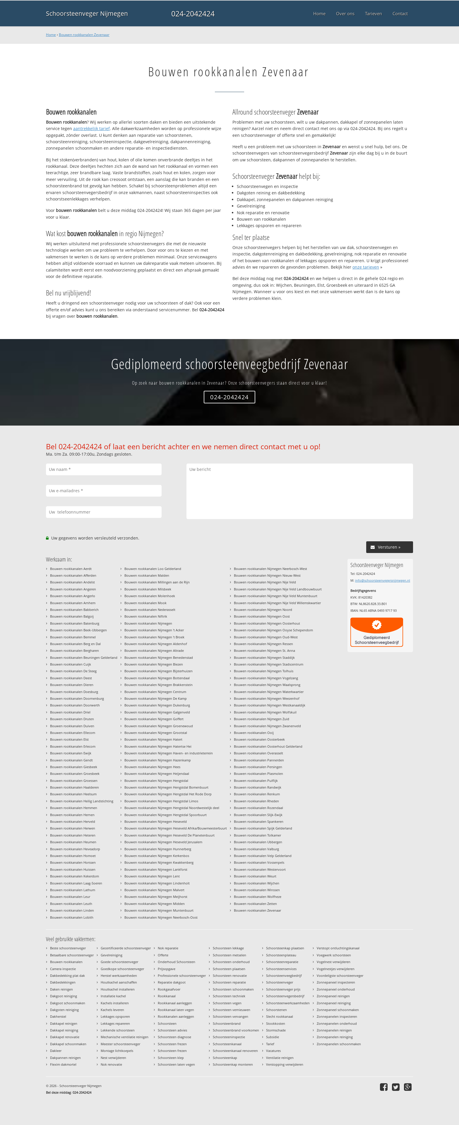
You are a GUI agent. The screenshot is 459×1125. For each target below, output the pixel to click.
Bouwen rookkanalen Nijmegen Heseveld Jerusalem (163, 842)
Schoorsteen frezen (172, 1044)
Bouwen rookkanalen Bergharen (74, 650)
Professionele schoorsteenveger (182, 975)
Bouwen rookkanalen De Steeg (73, 671)
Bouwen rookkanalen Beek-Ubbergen (78, 630)
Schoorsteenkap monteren (233, 1064)
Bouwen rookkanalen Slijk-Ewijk (258, 815)
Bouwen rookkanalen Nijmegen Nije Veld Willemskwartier (277, 603)
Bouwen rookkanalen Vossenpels (259, 862)
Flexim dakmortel (63, 1064)
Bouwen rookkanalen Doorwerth (75, 705)
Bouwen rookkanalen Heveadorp (75, 849)
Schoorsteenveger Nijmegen (87, 13)
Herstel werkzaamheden (119, 975)
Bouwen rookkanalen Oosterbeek (259, 739)
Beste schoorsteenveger (68, 948)
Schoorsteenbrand (227, 1023)
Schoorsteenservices (281, 969)
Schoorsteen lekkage (228, 948)
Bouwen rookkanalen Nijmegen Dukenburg (157, 705)
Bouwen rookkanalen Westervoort (260, 869)
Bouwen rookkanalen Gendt (71, 760)
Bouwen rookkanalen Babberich (74, 609)
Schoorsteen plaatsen (229, 969)
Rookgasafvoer (169, 989)
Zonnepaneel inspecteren (336, 982)
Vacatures (273, 1050)
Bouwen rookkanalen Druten (72, 719)
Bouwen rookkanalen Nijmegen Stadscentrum (268, 664)
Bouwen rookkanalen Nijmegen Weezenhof (266, 698)
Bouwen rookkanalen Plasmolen (258, 773)
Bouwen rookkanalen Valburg (256, 849)
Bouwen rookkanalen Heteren (72, 835)
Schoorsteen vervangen (230, 1016)
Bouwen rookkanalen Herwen (72, 828)
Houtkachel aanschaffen (119, 982)
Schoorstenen (276, 1010)
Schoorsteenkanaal (227, 1044)
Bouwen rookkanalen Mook (145, 603)
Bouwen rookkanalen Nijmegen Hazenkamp (157, 760)
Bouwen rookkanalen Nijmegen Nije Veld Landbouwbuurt (278, 589)
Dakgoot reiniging (63, 996)
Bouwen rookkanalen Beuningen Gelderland (83, 657)
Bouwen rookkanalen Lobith (71, 917)
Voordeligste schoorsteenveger (340, 975)
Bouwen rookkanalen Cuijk (70, 664)
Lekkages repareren (115, 1023)
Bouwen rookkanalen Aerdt (71, 568)
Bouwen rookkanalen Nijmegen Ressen (263, 644)
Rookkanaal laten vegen (176, 1010)
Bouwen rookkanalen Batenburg (74, 623)
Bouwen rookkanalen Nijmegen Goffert (154, 719)
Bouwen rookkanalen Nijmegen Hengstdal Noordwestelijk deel (171, 808)
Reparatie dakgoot (172, 982)
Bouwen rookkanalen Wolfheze (257, 896)
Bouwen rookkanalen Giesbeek (73, 767)
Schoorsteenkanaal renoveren (235, 1050)
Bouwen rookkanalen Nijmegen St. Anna (264, 650)
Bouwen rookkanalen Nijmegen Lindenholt (157, 883)
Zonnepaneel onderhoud (336, 989)
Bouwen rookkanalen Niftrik (145, 616)
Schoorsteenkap (225, 1057)
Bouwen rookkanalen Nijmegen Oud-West (266, 637)
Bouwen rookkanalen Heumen (73, 842)
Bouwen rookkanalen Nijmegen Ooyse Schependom (273, 630)
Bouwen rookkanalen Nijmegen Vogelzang (266, 678)
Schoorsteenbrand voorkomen (236, 1030)
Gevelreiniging (111, 955)
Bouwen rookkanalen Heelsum (73, 794)
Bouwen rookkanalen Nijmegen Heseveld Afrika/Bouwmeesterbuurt (175, 828)
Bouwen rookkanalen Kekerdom (74, 876)
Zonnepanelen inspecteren (337, 1016)
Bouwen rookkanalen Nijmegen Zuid (261, 719)
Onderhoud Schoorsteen (176, 962)
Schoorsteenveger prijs (283, 989)
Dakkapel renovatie (64, 1037)
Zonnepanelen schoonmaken (339, 1044)
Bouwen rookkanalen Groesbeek (75, 773)
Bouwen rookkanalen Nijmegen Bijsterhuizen (158, 671)
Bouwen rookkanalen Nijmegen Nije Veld (265, 582)
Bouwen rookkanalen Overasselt (258, 753)
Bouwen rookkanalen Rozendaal (258, 808)
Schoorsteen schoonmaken (233, 989)
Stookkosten (275, 1023)
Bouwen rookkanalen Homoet (73, 855)
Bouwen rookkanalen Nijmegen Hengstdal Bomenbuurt (166, 787)
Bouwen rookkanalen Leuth (71, 903)
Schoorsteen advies (172, 1030)
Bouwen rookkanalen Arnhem (72, 603)
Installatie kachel (113, 996)
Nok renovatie (111, 1064)
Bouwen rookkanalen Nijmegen (148, 623)
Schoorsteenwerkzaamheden (288, 1003)
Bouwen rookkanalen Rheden (256, 801)
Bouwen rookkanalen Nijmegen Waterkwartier (269, 691)
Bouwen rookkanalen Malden (146, 575)
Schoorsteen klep (171, 1057)
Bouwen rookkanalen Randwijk (257, 787)
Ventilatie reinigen (280, 1057)
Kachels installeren (115, 1003)
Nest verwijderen (113, 1057)
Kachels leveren (112, 1010)
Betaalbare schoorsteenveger (72, 955)
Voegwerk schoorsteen (334, 955)
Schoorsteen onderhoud (231, 962)
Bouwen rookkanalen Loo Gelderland (152, 568)
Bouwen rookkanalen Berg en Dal (75, 644)
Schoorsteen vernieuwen (231, 1010)
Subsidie (272, 1037)
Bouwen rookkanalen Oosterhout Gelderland (268, 746)
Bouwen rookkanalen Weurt (255, 876)
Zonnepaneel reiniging (334, 1003)
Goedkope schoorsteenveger (122, 969)
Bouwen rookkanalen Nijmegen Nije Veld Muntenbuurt (275, 596)
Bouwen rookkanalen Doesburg (74, 691)
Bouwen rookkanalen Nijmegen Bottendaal (157, 678)
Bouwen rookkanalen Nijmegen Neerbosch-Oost (161, 917)
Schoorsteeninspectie (229, 1037)
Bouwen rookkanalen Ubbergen (258, 842)
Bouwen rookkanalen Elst (69, 739)
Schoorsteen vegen (227, 1003)
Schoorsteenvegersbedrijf (285, 996)
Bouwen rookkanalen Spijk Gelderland (263, 828)
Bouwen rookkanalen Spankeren (258, 821)
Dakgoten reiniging (64, 1010)
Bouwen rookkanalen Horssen (73, 862)
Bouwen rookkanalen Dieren (71, 684)
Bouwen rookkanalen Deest (71, 678)
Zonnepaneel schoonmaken (338, 1010)
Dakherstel (58, 1016)
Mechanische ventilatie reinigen (124, 1037)
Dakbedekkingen (63, 982)
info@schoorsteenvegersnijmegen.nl (382, 580)
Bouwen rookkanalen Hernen (72, 815)
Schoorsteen (167, 1023)
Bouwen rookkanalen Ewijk (70, 753)
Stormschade (276, 1030)
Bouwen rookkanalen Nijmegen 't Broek (154, 637)
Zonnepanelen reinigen (334, 1030)
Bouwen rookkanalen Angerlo (72, 596)
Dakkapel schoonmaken (68, 1044)
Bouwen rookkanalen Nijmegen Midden (154, 903)
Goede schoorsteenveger (119, 962)
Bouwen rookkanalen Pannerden (259, 760)
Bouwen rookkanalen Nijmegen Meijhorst (155, 896)
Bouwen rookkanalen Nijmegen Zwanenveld (267, 726)
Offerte (163, 955)
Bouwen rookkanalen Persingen (258, 767)
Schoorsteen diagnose (174, 1037)
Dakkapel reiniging (64, 1030)
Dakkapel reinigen (63, 1023)
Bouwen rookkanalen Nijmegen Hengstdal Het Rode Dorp (168, 794)
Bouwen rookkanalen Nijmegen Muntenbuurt (158, 910)
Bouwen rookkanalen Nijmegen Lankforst (155, 869)
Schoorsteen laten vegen (176, 1064)
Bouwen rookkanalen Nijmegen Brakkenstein (158, 684)
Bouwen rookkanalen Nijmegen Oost (262, 616)
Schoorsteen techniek (229, 996)
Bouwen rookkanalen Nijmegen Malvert (154, 890)
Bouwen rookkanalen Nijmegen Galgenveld (157, 712)
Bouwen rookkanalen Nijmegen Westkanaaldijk (269, 705)
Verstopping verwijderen (284, 1064)
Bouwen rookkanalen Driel (70, 712)
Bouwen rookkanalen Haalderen (74, 787)
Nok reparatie (168, 948)
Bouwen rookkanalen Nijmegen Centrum (155, 691)
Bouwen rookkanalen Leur (70, 896)
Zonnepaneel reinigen (333, 996)
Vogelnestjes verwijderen (335, 969)
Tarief (270, 1044)
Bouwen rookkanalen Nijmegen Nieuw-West (267, 575)
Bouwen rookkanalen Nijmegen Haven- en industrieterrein (168, 753)
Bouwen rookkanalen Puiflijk (256, 780)
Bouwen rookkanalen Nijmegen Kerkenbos (156, 855)
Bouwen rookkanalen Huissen (72, 869)
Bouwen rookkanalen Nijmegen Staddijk (264, 657)
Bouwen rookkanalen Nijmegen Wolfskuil (265, 712)
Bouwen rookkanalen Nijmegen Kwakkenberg (158, 862)
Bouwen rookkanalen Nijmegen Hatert (153, 739)
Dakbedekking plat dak (67, 975)
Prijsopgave (166, 969)
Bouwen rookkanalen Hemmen (73, 808)
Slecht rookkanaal (279, 1016)
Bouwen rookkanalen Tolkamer (257, 835)
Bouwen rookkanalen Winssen (257, 890)
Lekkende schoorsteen (118, 1030)
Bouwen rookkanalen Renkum (257, 794)
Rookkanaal (167, 996)
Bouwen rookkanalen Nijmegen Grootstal (155, 732)
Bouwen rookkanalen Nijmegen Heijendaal (156, 773)
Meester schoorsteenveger (120, 1044)
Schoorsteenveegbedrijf (284, 975)
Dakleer (55, 1050)
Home (51, 34)
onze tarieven (365, 267)
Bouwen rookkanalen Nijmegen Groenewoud (158, 726)
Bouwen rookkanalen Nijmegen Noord (263, 609)
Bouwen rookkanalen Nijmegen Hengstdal (156, 780)
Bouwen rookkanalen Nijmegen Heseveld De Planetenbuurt (169, 835)
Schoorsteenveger (279, 982)
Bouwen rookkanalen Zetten (255, 903)
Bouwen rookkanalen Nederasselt (149, 609)
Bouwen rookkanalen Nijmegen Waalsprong (267, 684)
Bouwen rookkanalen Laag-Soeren (76, 883)
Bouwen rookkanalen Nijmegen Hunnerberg (157, 849)
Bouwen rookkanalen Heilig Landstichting (81, 801)
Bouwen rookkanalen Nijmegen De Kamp (155, 698)
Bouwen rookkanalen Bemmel (73, 637)
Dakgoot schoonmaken (67, 1003)
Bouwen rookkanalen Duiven (72, 726)
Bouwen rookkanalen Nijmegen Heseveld (155, 821)
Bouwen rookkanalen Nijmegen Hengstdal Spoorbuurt (165, 815)
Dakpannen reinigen (65, 1057)
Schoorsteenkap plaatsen (285, 948)
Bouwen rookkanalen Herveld (72, 821)
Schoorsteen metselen (229, 955)
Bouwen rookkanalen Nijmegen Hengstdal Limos (161, 801)
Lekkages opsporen (115, 1016)
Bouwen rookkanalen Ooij (254, 732)
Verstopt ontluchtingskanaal (338, 948)
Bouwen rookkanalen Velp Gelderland (263, 855)
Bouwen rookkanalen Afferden (73, 575)
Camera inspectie (63, 969)
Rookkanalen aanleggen (176, 1016)
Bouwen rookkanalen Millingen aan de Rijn (157, 582)
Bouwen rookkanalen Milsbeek (147, 589)
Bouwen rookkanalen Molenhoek (149, 596)
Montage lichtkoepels (117, 1050)
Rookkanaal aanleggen (175, 1003)
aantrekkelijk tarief (91, 128)
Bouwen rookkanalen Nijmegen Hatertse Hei (157, 746)
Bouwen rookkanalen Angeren (73, 589)
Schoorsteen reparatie (229, 982)
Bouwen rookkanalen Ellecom (72, 732)
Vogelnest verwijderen (333, 962)
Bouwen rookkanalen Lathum (72, 890)
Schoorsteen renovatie (230, 975)
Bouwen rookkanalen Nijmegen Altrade (154, 650)
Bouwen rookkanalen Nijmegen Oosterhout (267, 623)
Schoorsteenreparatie (282, 962)
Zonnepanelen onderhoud (337, 1023)
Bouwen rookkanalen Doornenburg (77, 698)
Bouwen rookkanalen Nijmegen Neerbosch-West (270, 568)
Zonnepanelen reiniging (335, 1037)
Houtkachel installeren (118, 989)
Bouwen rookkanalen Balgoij (72, 616)
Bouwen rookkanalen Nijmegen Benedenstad (158, 657)
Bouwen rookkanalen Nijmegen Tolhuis (263, 671)
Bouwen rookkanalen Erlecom (72, 746)
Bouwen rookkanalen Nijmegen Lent (152, 876)
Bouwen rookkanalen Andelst (72, 582)
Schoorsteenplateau (281, 955)
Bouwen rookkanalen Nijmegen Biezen (153, 664)
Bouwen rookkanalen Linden (72, 910)
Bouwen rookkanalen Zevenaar (84, 34)
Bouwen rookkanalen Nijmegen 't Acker (154, 630)
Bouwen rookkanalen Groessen (73, 780)
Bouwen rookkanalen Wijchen (256, 883)
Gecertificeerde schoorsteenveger (126, 948)
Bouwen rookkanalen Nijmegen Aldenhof (155, 644)
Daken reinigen (61, 989)
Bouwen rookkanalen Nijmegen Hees (152, 767)
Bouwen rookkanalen (66, 962)
